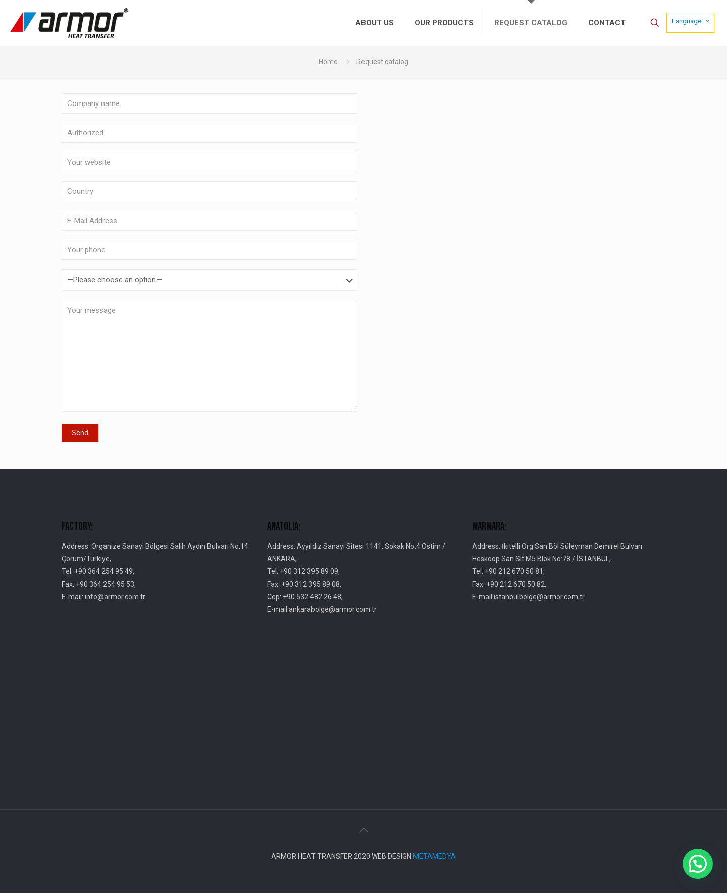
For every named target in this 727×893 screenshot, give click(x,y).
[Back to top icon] (363, 830)
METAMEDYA (434, 856)
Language (691, 21)
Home (328, 62)
